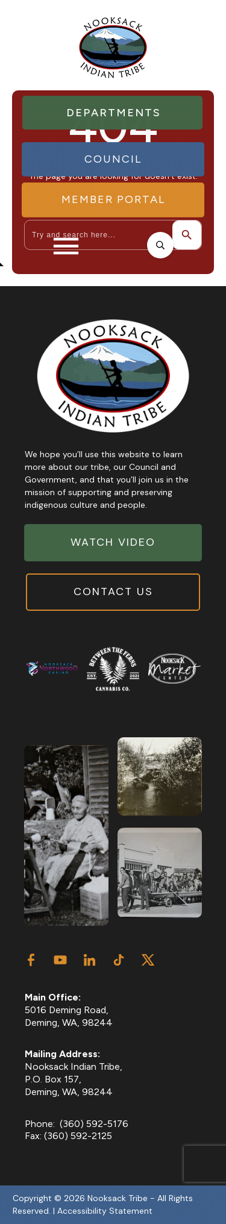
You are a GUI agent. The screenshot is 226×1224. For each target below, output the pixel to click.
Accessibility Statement (104, 1210)
